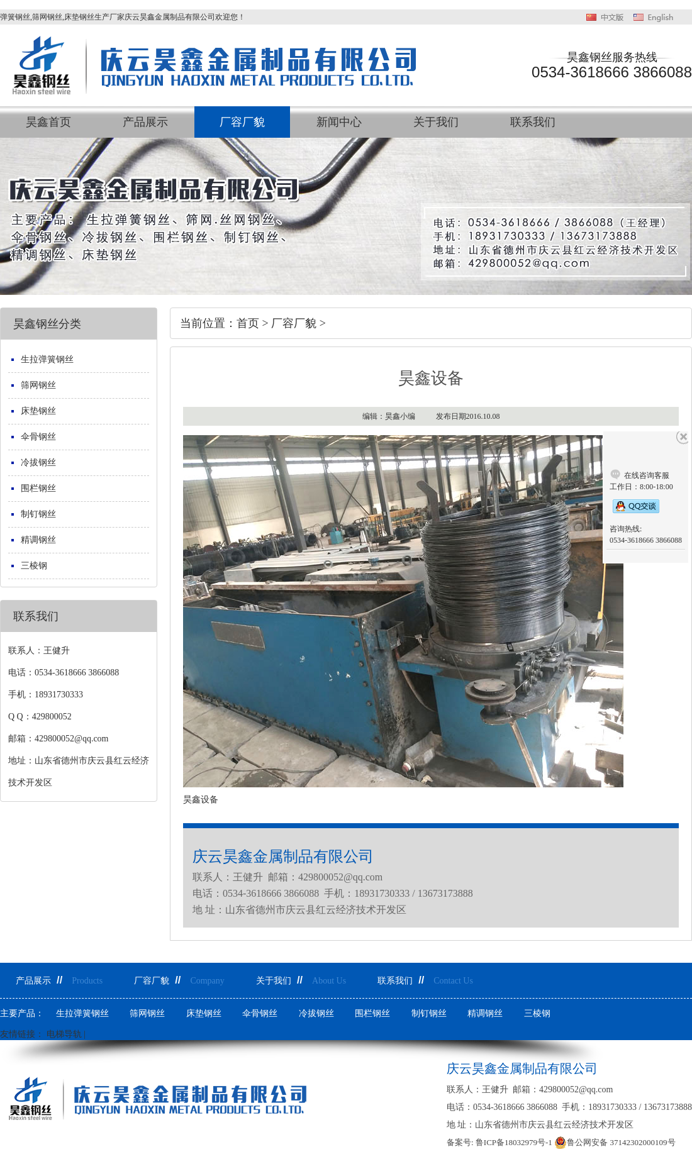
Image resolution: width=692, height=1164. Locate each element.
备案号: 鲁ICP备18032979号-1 (499, 1142)
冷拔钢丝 (38, 462)
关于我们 (436, 122)
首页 (248, 323)
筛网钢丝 (38, 385)
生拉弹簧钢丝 (47, 359)
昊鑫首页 (48, 122)
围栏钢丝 (38, 488)
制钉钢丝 (38, 514)
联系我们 (532, 122)
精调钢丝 (38, 540)
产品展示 (145, 122)
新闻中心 (339, 122)
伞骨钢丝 (38, 436)
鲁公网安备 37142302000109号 (614, 1142)
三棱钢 (34, 565)
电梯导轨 (64, 1034)
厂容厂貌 (242, 122)
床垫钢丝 (38, 411)
